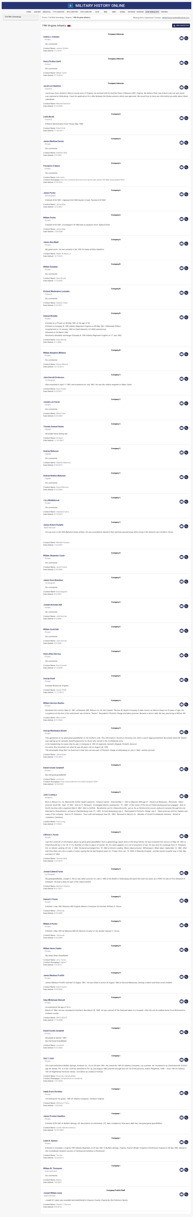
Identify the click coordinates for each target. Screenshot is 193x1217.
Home (44, 17)
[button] (94, 36)
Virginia (68, 17)
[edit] (186, 38)
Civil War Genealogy (56, 17)
